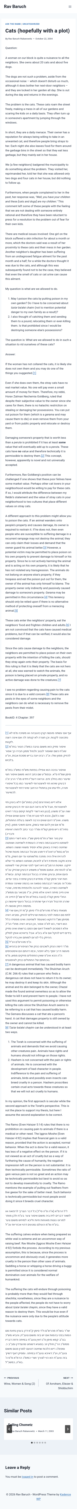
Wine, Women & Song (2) (20, 1380)
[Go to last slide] (9, 1429)
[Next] (67, 1429)
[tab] (32, 1443)
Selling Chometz (20, 1425)
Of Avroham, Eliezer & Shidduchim (57, 1383)
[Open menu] (70, 6)
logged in (27, 1476)
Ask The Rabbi (13, 24)
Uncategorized (31, 24)
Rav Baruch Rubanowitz (20, 38)
